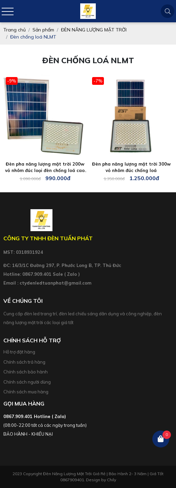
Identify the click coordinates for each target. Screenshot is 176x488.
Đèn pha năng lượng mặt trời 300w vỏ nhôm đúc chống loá (131, 167)
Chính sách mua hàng (25, 391)
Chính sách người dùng (27, 382)
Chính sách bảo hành (25, 371)
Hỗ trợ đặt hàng (19, 352)
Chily (111, 479)
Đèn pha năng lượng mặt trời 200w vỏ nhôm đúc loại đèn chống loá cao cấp (45, 167)
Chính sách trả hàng (24, 362)
